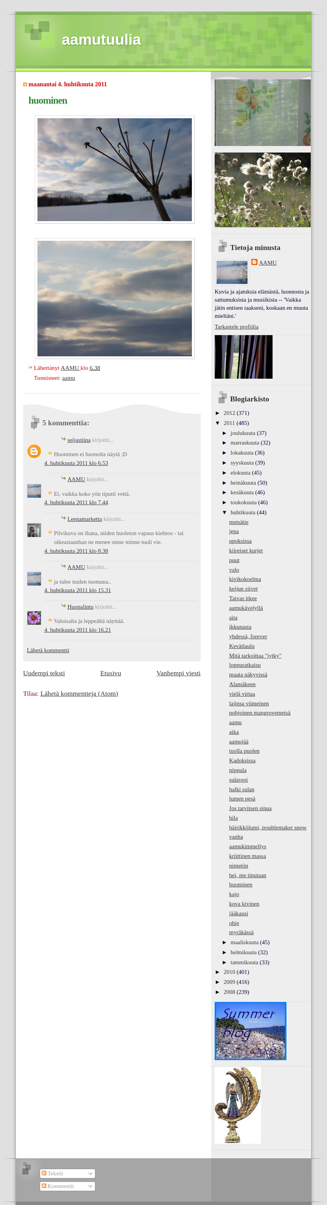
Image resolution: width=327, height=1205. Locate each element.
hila (233, 818)
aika (234, 732)
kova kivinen (244, 904)
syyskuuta (242, 463)
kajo (234, 894)
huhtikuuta (243, 512)
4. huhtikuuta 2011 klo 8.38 (76, 551)
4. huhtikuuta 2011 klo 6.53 (76, 463)
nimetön (238, 866)
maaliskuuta (245, 942)
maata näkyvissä (248, 674)
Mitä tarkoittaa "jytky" (255, 656)
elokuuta (241, 473)
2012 (230, 413)
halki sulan (241, 789)
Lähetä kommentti (48, 650)
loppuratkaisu (245, 665)
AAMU (76, 479)
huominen (240, 884)
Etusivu (110, 673)
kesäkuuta (242, 492)
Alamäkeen (242, 684)
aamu (68, 377)
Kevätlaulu (242, 646)
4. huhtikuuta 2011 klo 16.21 (77, 630)
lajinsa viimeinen (249, 703)
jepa (234, 531)
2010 (230, 972)
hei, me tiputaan (247, 875)
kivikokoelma (245, 579)
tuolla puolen (244, 751)
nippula (238, 770)
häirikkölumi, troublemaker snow (268, 827)
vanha (236, 837)
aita (233, 617)
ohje (234, 923)
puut (234, 560)
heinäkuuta (244, 483)
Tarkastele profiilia (237, 327)
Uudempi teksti (44, 673)
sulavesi (238, 780)
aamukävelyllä (246, 608)
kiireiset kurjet (246, 550)
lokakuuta (242, 453)
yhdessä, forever (248, 636)
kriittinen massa (247, 856)
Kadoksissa (242, 760)
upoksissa (240, 541)
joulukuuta (243, 433)
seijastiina (79, 440)
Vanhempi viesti (178, 673)
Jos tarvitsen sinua (250, 808)
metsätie (239, 522)
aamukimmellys (247, 846)
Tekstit (52, 1173)
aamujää (239, 741)
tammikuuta (244, 962)
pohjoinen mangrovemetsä (260, 713)
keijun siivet (243, 589)
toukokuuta (244, 502)
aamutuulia (101, 39)
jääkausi (238, 913)
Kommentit (58, 1186)
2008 (230, 992)
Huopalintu (81, 607)
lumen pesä (242, 799)
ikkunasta (240, 627)
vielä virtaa (242, 694)
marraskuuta (245, 443)
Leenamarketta (85, 519)
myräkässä (241, 932)
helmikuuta (244, 952)
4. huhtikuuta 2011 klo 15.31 (77, 590)
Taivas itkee (243, 598)
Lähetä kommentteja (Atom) (79, 693)
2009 (230, 982)
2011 (230, 423)
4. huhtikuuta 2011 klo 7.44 (76, 502)
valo (234, 570)
